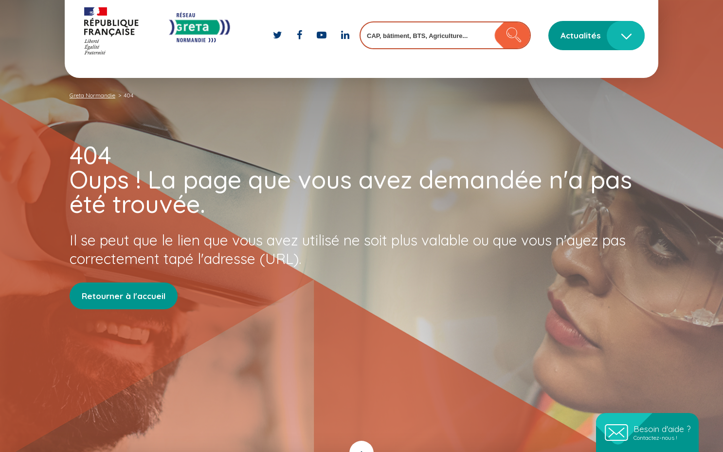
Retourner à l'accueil (123, 296)
